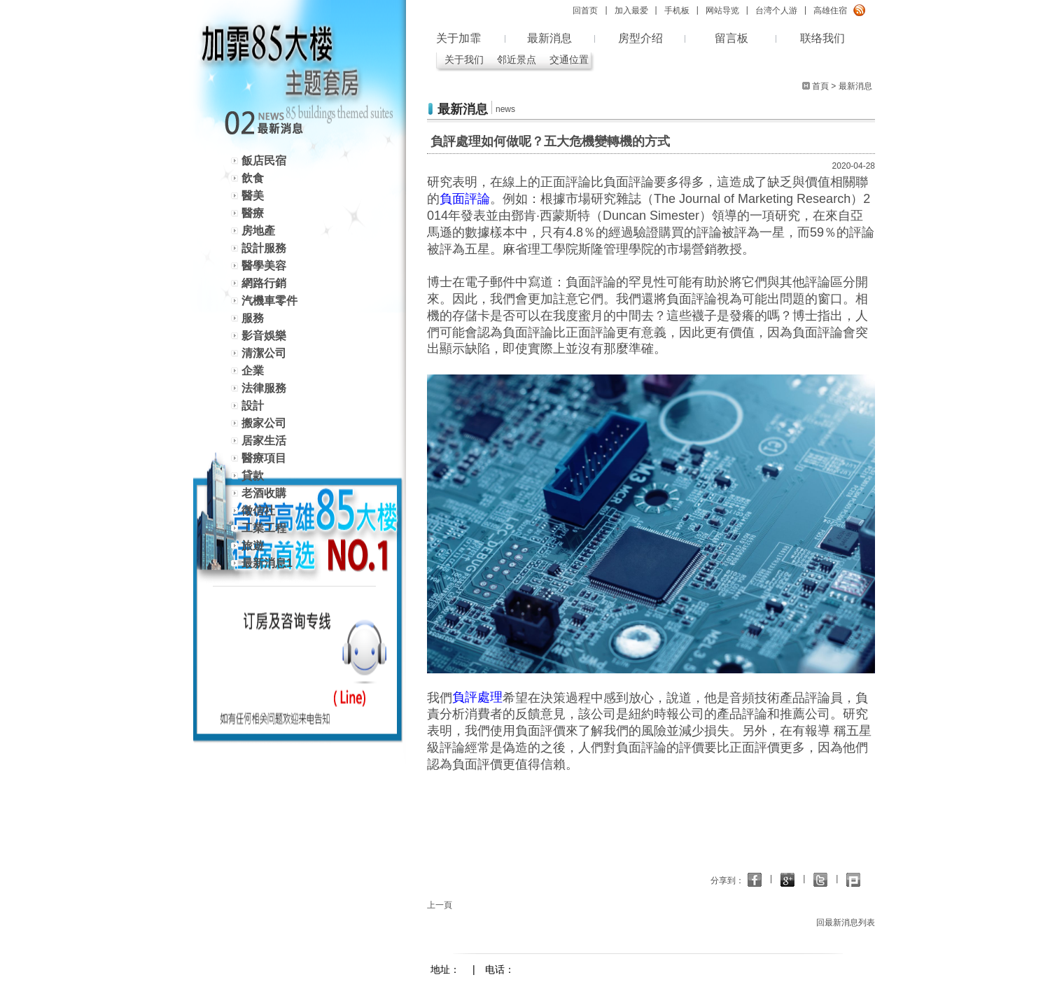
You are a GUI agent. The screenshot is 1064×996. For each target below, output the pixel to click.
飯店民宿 (263, 161)
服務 (252, 318)
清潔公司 (263, 353)
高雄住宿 (830, 10)
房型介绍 (640, 38)
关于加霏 (458, 38)
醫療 (252, 213)
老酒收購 (263, 493)
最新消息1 (267, 563)
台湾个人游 (776, 10)
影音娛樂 (263, 336)
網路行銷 (263, 283)
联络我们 (822, 38)
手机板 (677, 10)
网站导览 (722, 10)
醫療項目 (263, 458)
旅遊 (252, 546)
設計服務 (263, 248)
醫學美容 (263, 266)
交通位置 (569, 59)
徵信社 (258, 511)
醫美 (252, 196)
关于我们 (464, 59)
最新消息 (549, 38)
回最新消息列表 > (849, 922)
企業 (252, 371)
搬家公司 (263, 423)
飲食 (252, 178)
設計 (252, 406)
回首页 (585, 10)
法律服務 (263, 388)
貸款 (252, 476)
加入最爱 (631, 10)
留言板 (731, 38)
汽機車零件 (269, 301)
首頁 (820, 86)
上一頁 (439, 905)
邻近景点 (516, 59)
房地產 (258, 231)
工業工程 (263, 528)
